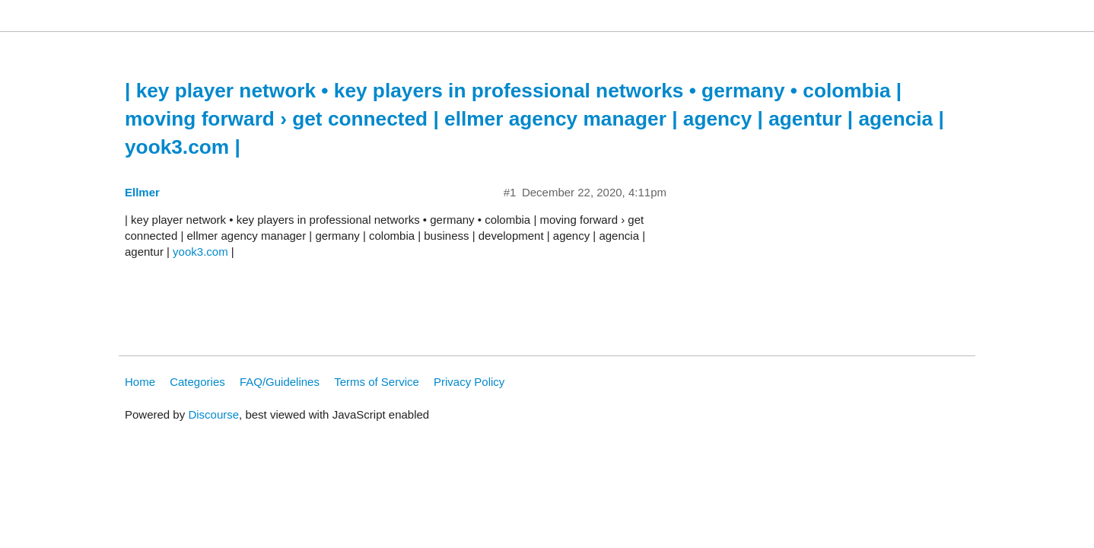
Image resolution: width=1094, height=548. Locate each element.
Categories (197, 381)
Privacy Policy (469, 381)
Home (140, 381)
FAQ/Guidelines (280, 381)
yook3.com (200, 251)
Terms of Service (376, 381)
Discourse (213, 414)
